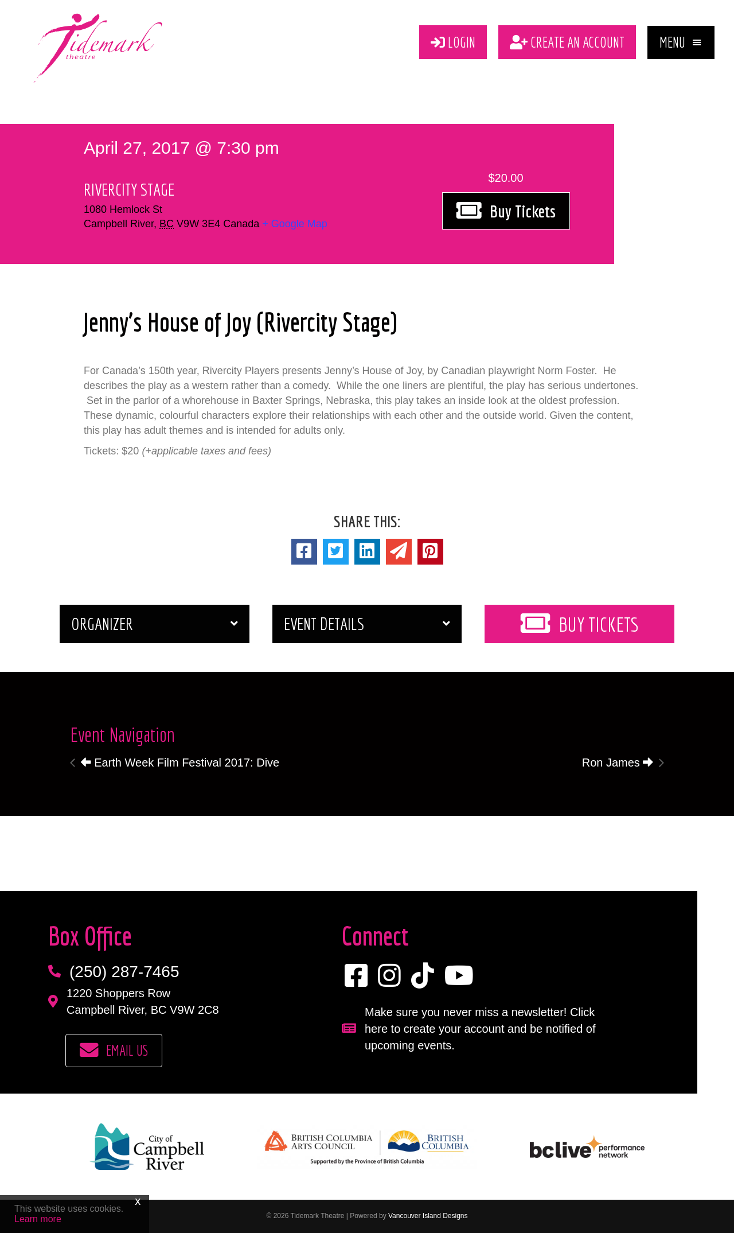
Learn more (37, 1219)
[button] (681, 42)
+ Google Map (294, 224)
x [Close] (137, 1201)
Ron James (618, 762)
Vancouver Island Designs (428, 1216)
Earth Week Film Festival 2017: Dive (180, 762)
